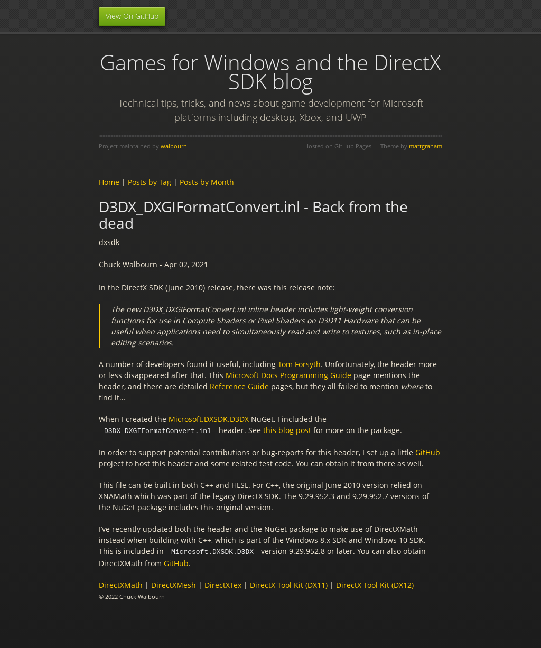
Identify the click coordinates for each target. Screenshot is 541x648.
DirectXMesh (173, 584)
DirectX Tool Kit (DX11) (289, 584)
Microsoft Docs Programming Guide (288, 375)
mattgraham (425, 146)
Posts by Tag (149, 182)
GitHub (427, 452)
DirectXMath (121, 584)
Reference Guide (239, 386)
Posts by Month (207, 182)
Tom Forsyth (299, 364)
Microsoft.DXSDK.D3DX (209, 419)
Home (109, 182)
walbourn (174, 146)
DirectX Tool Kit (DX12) (375, 584)
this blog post (287, 430)
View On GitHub (132, 16)
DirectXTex (222, 584)
